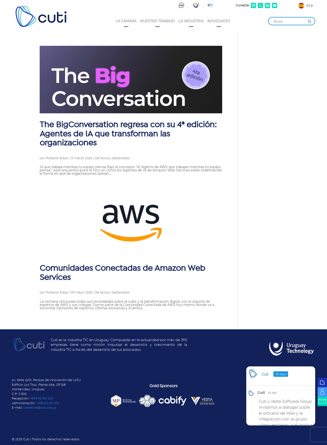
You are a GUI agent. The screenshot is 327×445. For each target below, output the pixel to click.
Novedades (218, 21)
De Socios (102, 158)
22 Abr (272, 392)
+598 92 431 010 (47, 403)
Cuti (261, 392)
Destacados (121, 158)
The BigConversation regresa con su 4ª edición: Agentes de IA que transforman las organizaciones (128, 134)
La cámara (126, 21)
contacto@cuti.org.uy (39, 407)
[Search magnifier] (309, 21)
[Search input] (289, 21)
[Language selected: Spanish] (305, 5)
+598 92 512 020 (41, 398)
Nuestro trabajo (157, 21)
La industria (191, 21)
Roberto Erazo (57, 158)
